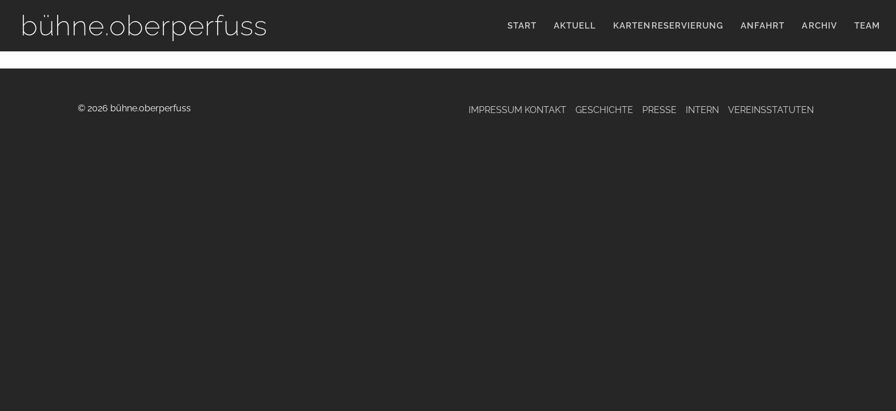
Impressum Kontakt (517, 109)
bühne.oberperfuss (144, 25)
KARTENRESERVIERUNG (668, 26)
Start (522, 26)
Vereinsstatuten (771, 109)
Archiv (819, 26)
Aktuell (575, 26)
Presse (659, 109)
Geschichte (604, 109)
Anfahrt (763, 26)
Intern (702, 109)
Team (867, 26)
